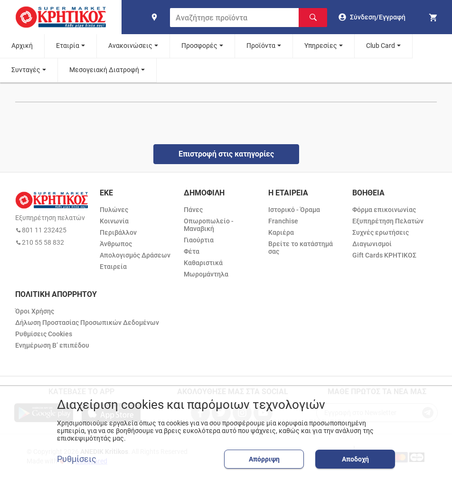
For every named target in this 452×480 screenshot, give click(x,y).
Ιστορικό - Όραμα (294, 209)
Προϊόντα (260, 45)
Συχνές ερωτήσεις (380, 232)
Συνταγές (25, 70)
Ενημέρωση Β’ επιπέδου (52, 345)
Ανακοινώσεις (130, 45)
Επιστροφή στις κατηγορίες (226, 153)
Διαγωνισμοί (372, 244)
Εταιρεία (113, 266)
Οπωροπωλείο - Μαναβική (209, 224)
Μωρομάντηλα (206, 274)
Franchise (283, 221)
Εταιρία (67, 45)
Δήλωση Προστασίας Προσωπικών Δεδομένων (87, 322)
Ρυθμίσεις (76, 459)
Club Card (380, 45)
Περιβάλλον (118, 232)
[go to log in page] (372, 17)
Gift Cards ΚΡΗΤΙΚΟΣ (384, 255)
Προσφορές (199, 45)
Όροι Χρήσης (34, 311)
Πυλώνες (114, 209)
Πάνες (193, 209)
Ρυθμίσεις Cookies (43, 334)
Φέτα (191, 251)
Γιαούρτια (199, 240)
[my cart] (434, 17)
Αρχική (22, 45)
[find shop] (154, 17)
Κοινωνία (114, 221)
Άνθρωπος (116, 244)
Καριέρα (281, 232)
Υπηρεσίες (320, 45)
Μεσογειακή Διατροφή (104, 70)
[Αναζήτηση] (313, 17)
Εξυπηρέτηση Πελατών (388, 221)
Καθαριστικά (203, 263)
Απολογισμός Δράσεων (135, 255)
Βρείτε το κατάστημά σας (300, 247)
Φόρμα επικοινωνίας (384, 209)
